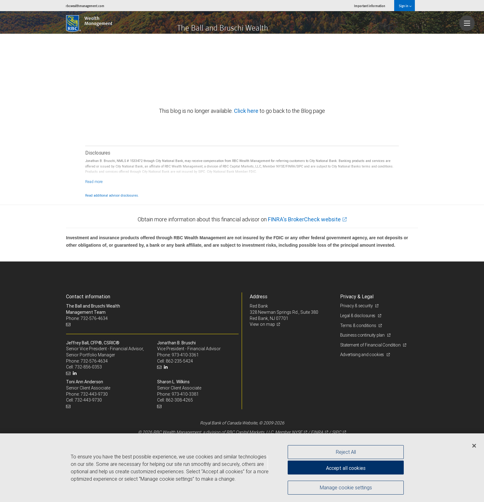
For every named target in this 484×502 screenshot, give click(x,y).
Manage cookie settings (346, 487)
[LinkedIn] (75, 373)
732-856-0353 (88, 367)
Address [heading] (258, 296)
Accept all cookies (345, 468)
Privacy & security (357, 305)
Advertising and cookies (362, 354)
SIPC (336, 432)
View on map (262, 324)
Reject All (346, 452)
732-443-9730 (94, 394)
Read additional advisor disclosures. (112, 195)
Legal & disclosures (358, 315)
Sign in (405, 6)
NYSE (297, 432)
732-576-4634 (94, 361)
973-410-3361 (185, 355)
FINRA (317, 432)
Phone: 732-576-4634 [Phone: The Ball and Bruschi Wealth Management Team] (87, 318)
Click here (247, 110)
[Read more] (94, 181)
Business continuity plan (363, 335)
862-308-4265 (179, 400)
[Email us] (69, 324)
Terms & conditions (358, 325)
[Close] (474, 446)
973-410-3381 (185, 394)
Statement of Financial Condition (371, 345)
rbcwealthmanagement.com (85, 6)
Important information (369, 6)
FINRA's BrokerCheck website (304, 219)
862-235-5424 (179, 361)
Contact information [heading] (88, 296)
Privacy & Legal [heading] (356, 296)
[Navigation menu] (467, 23)
